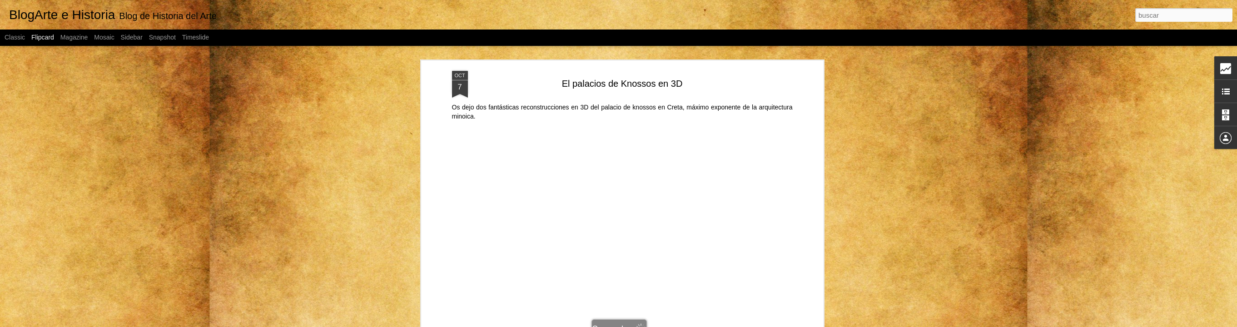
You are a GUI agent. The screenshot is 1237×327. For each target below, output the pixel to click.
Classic (15, 37)
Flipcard (42, 37)
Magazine (74, 37)
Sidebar (132, 37)
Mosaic (104, 37)
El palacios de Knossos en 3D (622, 59)
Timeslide (195, 37)
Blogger (689, 322)
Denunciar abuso (719, 322)
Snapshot (162, 37)
